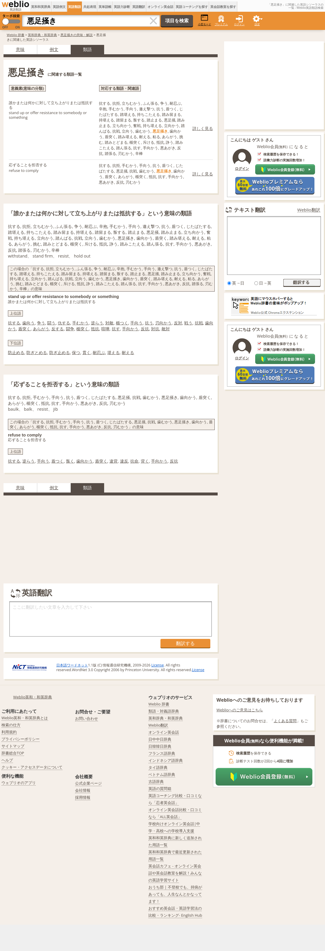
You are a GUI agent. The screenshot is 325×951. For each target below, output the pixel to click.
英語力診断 (122, 6)
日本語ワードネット (72, 665)
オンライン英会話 (160, 6)
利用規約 (9, 732)
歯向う (28, 323)
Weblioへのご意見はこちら (239, 710)
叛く (70, 461)
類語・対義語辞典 (163, 711)
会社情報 (82, 790)
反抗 (145, 328)
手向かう (130, 328)
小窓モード (204, 20)
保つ (76, 352)
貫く (86, 352)
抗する (14, 323)
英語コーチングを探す (192, 6)
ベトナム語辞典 (161, 774)
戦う (188, 323)
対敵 (109, 323)
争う (41, 323)
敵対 (166, 328)
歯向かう (84, 461)
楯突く (82, 328)
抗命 (134, 461)
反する (57, 328)
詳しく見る (202, 128)
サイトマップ (12, 746)
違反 (124, 461)
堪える (113, 352)
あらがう (41, 328)
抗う (149, 323)
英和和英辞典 (40, 6)
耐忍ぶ (99, 352)
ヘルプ (7, 760)
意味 (20, 49)
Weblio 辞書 (15, 35)
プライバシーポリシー (20, 739)
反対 (178, 323)
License (157, 665)
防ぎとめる (36, 352)
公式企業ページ (88, 783)
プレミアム (221, 24)
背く (145, 461)
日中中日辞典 (159, 739)
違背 (113, 461)
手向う (136, 323)
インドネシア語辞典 (165, 760)
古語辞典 (156, 781)
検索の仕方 (11, 724)
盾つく (57, 461)
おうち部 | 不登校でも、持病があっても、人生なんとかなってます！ (175, 894)
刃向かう (163, 323)
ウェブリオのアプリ (18, 782)
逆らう (97, 323)
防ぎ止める (59, 352)
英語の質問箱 (159, 788)
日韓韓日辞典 (159, 746)
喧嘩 (105, 328)
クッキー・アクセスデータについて (31, 767)
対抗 (155, 328)
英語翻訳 (138, 6)
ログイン (239, 24)
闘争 (70, 328)
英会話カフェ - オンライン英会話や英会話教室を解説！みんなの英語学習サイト (175, 873)
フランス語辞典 (161, 753)
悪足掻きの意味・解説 (76, 35)
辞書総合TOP (12, 753)
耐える (128, 352)
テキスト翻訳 (249, 209)
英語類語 (74, 6)
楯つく (122, 323)
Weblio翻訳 (308, 209)
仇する (64, 323)
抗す (116, 328)
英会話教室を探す (223, 6)
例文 (54, 49)
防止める (16, 352)
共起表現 (89, 6)
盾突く (24, 328)
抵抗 (95, 328)
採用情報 (82, 797)
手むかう (80, 323)
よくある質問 (285, 720)
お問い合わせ (86, 718)
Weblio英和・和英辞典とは (24, 717)
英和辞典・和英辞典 (42, 35)
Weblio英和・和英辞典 (32, 697)
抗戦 (199, 323)
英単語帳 (105, 6)
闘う (51, 323)
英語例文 (59, 6)
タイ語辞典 (157, 767)
